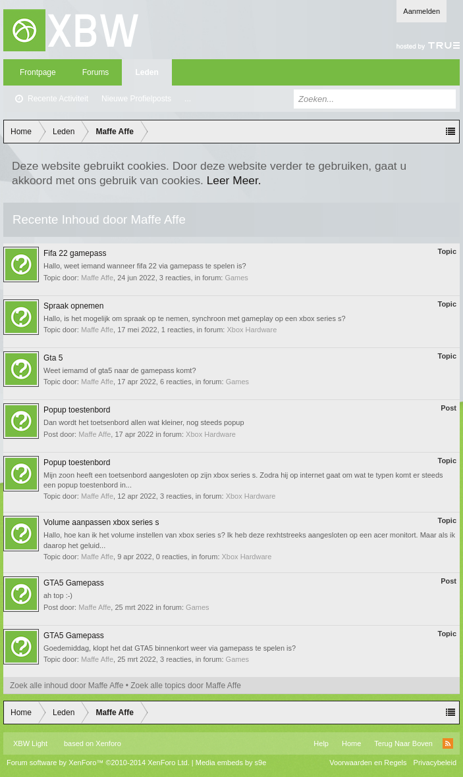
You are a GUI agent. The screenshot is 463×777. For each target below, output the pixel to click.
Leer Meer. (234, 180)
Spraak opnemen (73, 306)
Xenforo (108, 743)
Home (351, 743)
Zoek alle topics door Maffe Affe (185, 685)
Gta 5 (53, 358)
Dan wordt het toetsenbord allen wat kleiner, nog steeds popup (143, 422)
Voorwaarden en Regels (367, 762)
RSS (448, 743)
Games (236, 278)
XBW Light (30, 743)
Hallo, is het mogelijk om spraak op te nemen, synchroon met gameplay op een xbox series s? (194, 318)
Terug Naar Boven (403, 743)
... (187, 98)
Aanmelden (421, 11)
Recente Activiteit (58, 98)
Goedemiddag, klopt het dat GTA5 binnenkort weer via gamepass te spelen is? (169, 648)
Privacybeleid (435, 762)
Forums (95, 72)
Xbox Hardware (252, 330)
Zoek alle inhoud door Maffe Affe (66, 685)
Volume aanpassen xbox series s (101, 522)
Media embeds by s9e (231, 762)
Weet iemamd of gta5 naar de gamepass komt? (119, 370)
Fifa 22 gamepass (74, 253)
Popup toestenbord (76, 409)
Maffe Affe (97, 278)
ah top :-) (57, 595)
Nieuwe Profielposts (136, 98)
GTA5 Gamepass (73, 583)
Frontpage (38, 72)
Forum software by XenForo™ (98, 762)
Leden (146, 72)
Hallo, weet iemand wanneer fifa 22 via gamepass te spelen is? (144, 266)
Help (321, 743)
